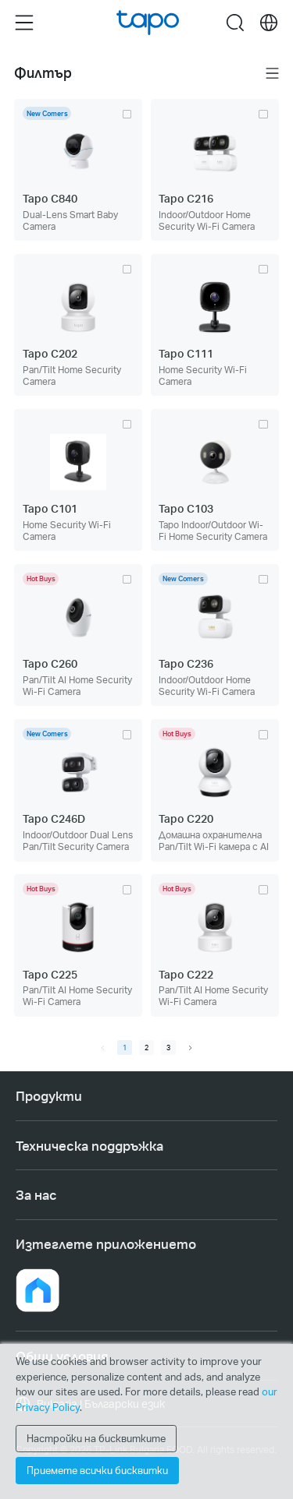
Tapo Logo (147, 22)
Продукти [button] (49, 1095)
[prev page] (102, 1047)
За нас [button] (36, 1194)
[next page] (190, 1047)
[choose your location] (268, 22)
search (235, 21)
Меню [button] (272, 73)
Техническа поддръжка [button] (89, 1145)
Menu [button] (24, 21)
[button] (37, 1290)
